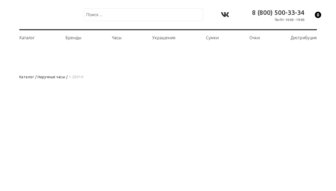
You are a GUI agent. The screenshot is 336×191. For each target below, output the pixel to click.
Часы (117, 37)
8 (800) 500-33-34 (278, 12)
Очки (254, 37)
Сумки (212, 37)
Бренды (73, 37)
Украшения (163, 37)
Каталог (27, 37)
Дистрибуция (303, 37)
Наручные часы (51, 77)
